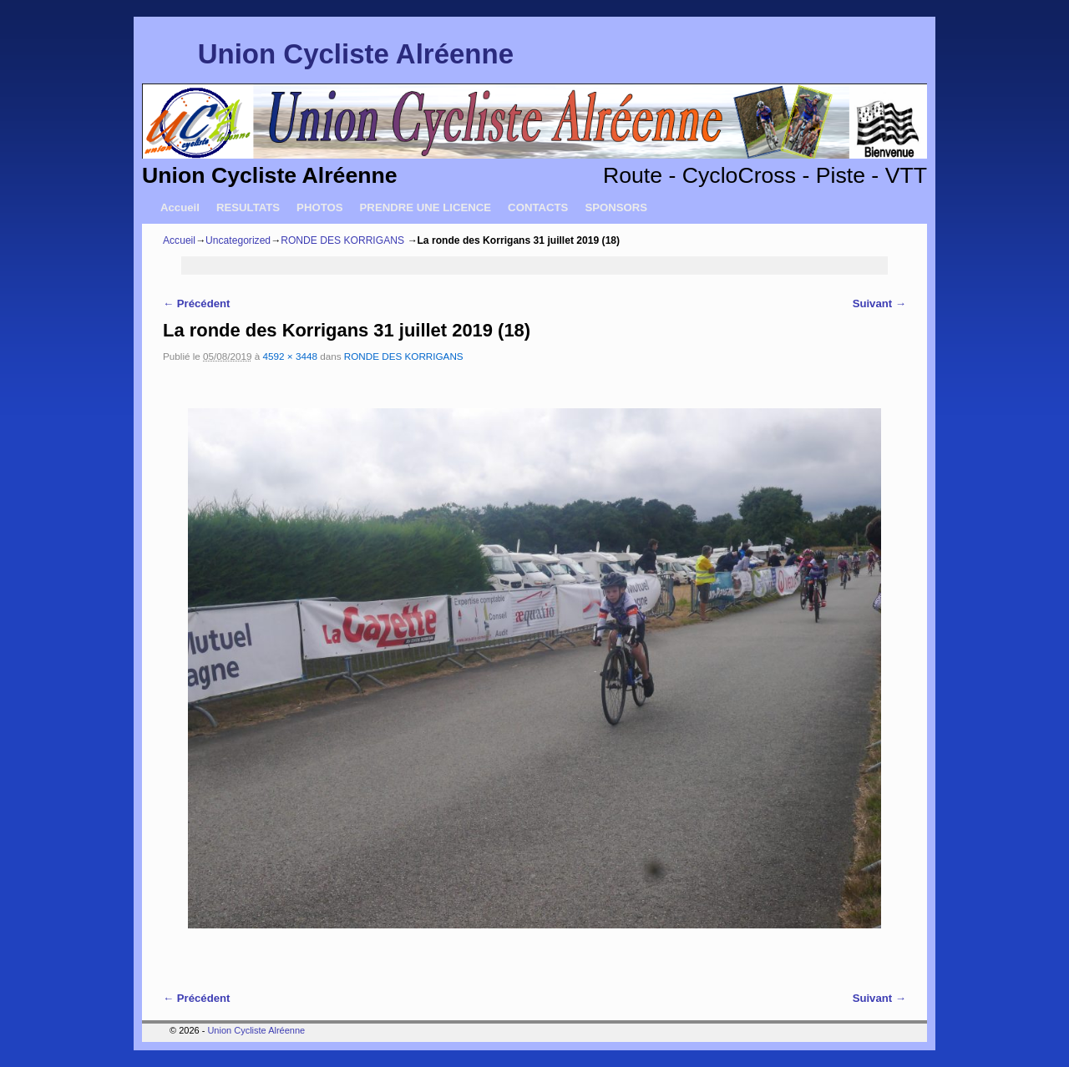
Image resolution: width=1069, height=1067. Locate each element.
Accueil (180, 207)
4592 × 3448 (290, 356)
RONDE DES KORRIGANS (342, 240)
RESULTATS (248, 207)
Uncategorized (238, 240)
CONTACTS (538, 207)
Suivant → (879, 303)
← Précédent (196, 303)
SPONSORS (616, 207)
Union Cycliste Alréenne (356, 53)
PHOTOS (319, 207)
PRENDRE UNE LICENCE (426, 207)
